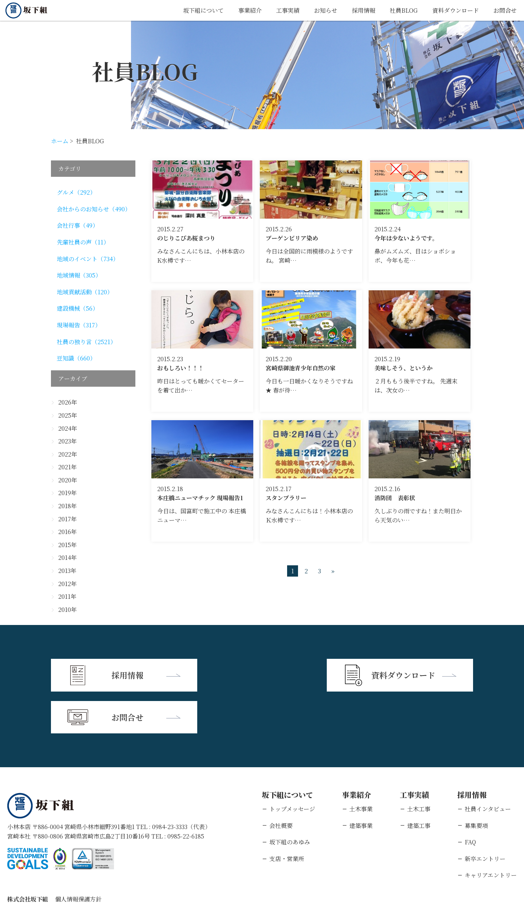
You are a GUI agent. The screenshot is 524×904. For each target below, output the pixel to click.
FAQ (470, 800)
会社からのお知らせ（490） (94, 209)
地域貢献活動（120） (85, 292)
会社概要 (281, 783)
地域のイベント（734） (88, 259)
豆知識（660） (76, 358)
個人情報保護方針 (78, 857)
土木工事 (418, 766)
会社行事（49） (77, 225)
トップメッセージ (292, 766)
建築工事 (418, 783)
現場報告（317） (79, 325)
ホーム (59, 141)
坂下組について (203, 10)
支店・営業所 (286, 816)
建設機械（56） (77, 308)
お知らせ (325, 10)
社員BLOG (404, 10)
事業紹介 (250, 10)
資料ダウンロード (455, 10)
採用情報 (363, 10)
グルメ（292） (76, 192)
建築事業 (361, 783)
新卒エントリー (485, 816)
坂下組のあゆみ (289, 800)
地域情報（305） (79, 275)
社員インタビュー (488, 766)
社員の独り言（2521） (86, 342)
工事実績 (287, 10)
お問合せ (505, 10)
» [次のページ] (332, 571)
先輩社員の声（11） (83, 242)
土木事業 (361, 766)
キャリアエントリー (491, 833)
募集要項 (476, 783)
